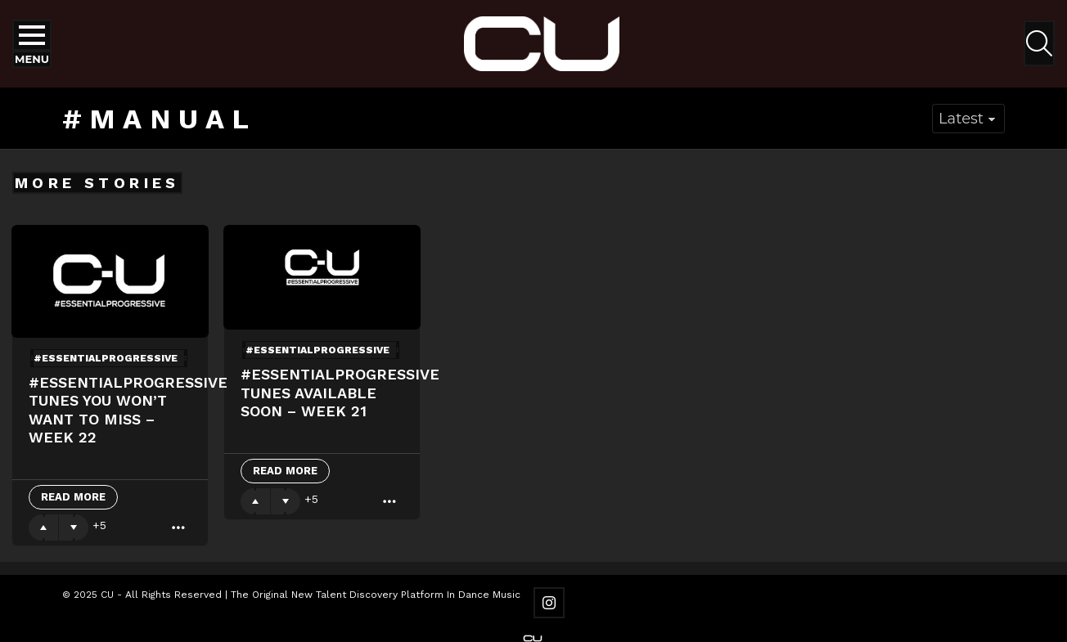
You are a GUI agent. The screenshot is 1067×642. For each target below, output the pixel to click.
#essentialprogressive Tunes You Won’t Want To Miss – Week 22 (128, 410)
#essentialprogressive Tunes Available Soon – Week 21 (340, 393)
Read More (73, 497)
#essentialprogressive (106, 358)
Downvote (73, 527)
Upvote (43, 527)
